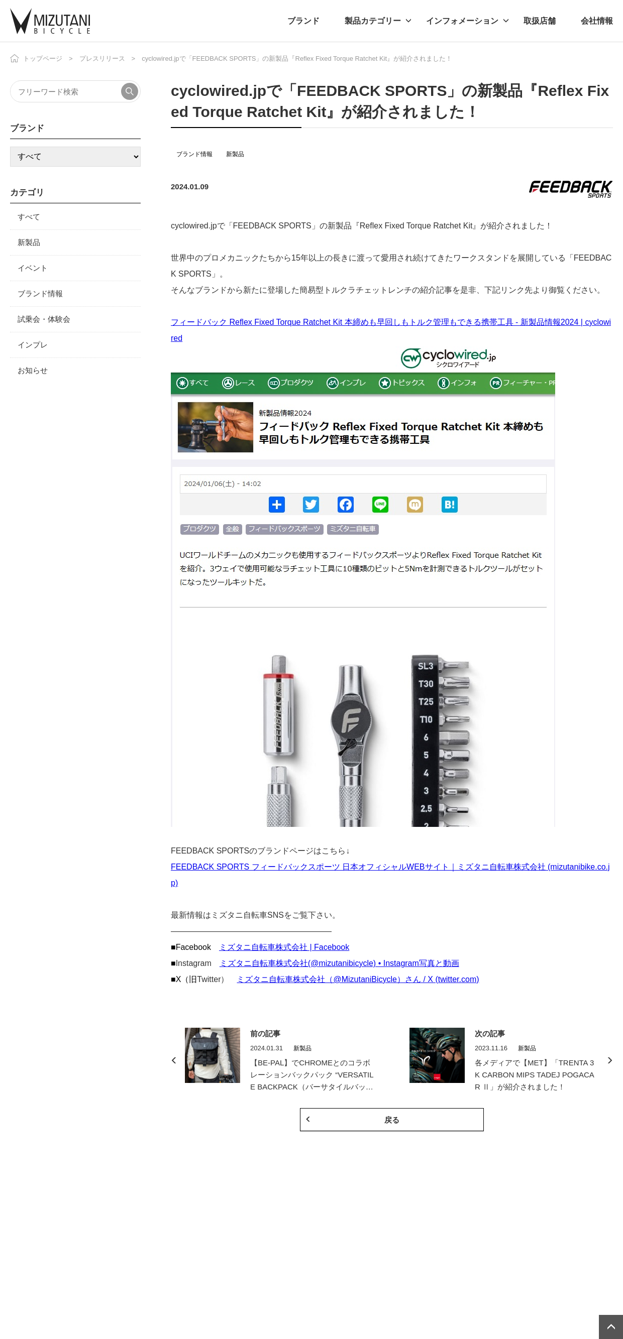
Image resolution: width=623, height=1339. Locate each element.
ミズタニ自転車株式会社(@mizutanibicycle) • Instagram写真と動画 (339, 963)
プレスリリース (102, 58)
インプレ (33, 344)
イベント (33, 268)
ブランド (303, 21)
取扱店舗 (540, 21)
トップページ (42, 58)
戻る (391, 1120)
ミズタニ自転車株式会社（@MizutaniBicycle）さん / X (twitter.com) (358, 979)
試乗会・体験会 (44, 319)
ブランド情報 (194, 154)
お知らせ (33, 370)
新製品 (235, 154)
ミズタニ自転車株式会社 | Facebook (284, 947)
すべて (29, 216)
